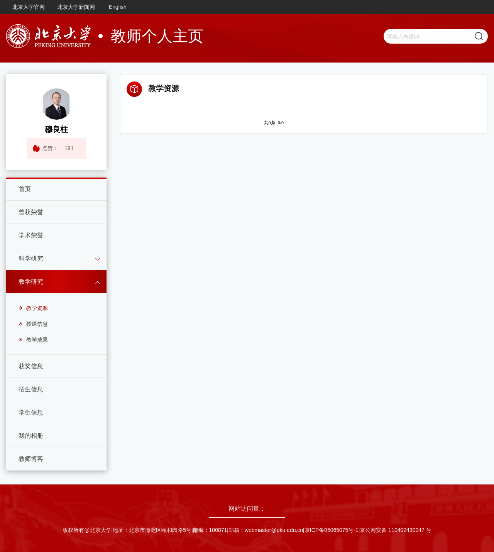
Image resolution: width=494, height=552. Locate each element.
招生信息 (31, 389)
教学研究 (31, 281)
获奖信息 (31, 366)
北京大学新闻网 (76, 7)
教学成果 (33, 340)
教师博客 (31, 458)
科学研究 (31, 258)
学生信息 (31, 412)
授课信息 (33, 324)
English (118, 7)
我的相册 (31, 435)
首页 (25, 189)
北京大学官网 (28, 7)
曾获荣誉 (31, 212)
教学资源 (33, 308)
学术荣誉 (31, 235)
